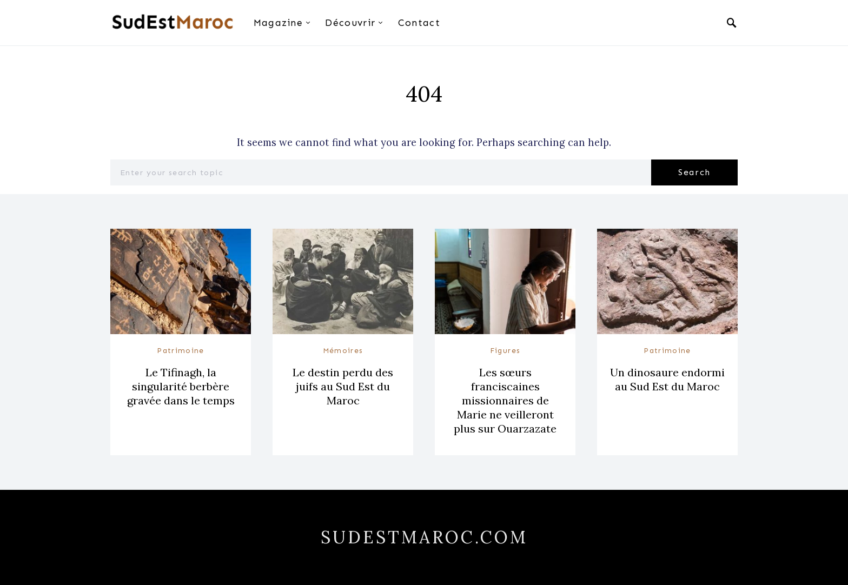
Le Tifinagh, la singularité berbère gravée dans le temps (181, 386)
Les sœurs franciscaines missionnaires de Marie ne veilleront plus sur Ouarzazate (505, 400)
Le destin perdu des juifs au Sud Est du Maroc (343, 386)
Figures (505, 350)
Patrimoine (180, 350)
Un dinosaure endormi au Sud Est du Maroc (667, 379)
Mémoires (343, 350)
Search (694, 172)
